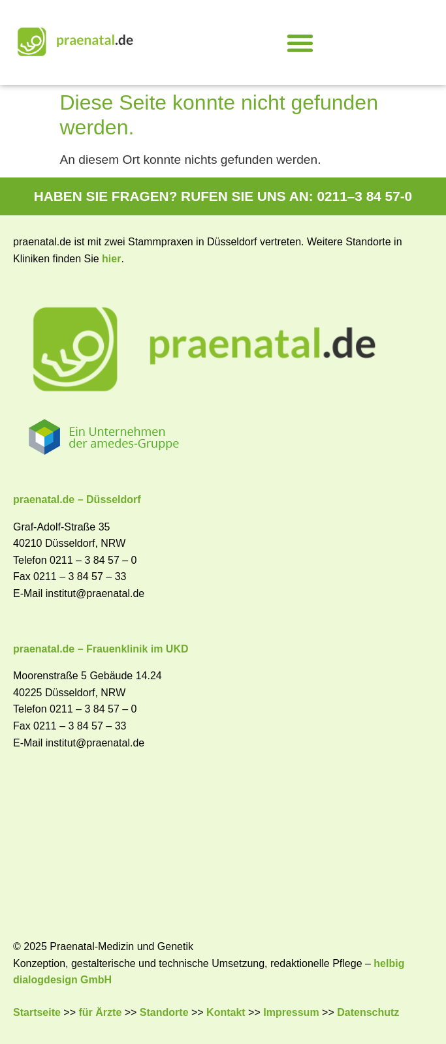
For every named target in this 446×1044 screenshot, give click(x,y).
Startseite (37, 1012)
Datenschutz (368, 1012)
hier (111, 258)
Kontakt (226, 1012)
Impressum (291, 1012)
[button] (300, 43)
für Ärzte (100, 1012)
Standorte (164, 1012)
